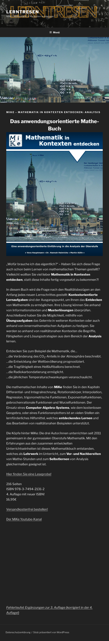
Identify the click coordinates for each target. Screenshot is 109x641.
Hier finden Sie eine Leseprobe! (28, 474)
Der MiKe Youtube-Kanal (24, 519)
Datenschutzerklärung (18, 632)
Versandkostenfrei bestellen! (27, 509)
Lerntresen (22, 11)
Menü (54, 32)
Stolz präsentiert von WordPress (51, 632)
